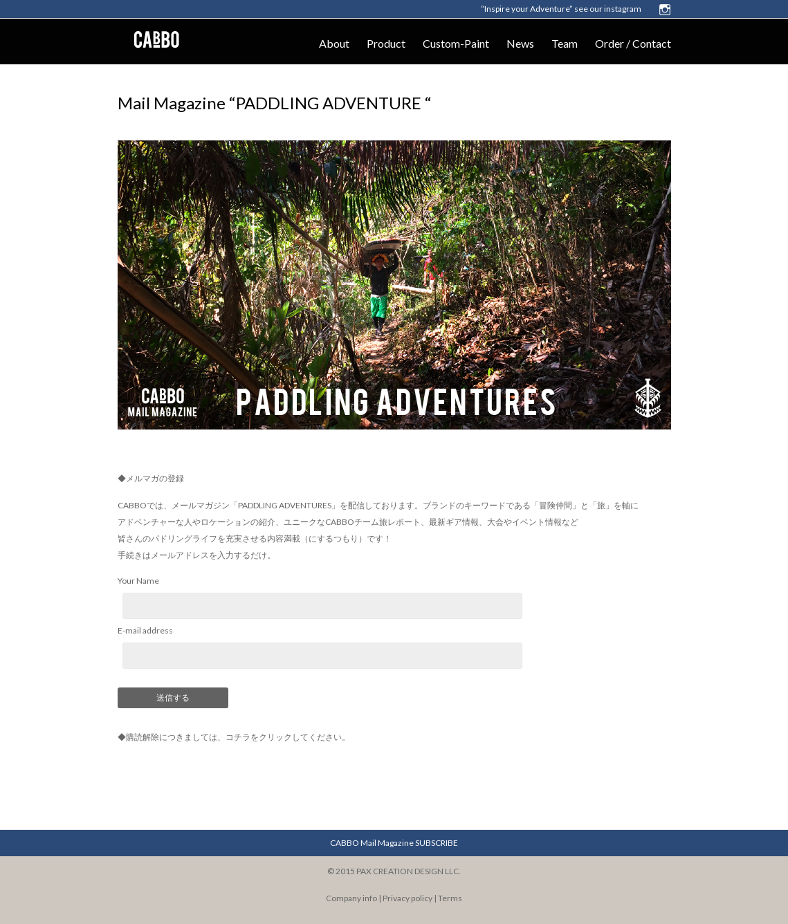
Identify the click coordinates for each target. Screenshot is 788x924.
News (520, 43)
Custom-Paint (456, 43)
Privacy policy (407, 898)
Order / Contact (633, 43)
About (334, 43)
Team (564, 43)
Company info (351, 898)
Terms (450, 898)
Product (386, 43)
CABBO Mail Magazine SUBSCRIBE (394, 843)
